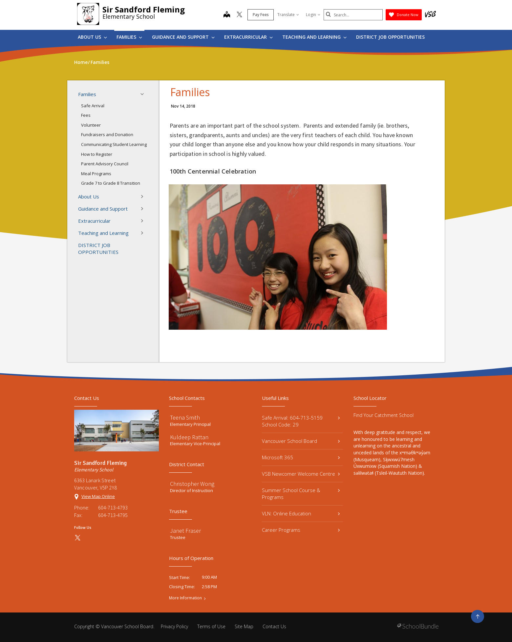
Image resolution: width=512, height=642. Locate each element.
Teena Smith (185, 417)
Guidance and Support (183, 37)
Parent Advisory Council (104, 164)
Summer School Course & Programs (301, 493)
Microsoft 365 (301, 457)
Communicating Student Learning (114, 144)
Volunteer (91, 125)
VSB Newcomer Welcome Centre (301, 473)
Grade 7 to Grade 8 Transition (110, 183)
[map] (227, 15)
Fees (86, 115)
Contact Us (274, 626)
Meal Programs (96, 173)
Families (129, 37)
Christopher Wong (192, 483)
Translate (288, 14)
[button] (144, 94)
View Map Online (98, 496)
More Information (185, 598)
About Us (92, 37)
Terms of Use (211, 626)
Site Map (244, 626)
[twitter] (239, 15)
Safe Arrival (92, 106)
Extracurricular (248, 37)
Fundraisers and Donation (107, 134)
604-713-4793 (113, 507)
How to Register (96, 154)
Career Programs (301, 530)
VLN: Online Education (301, 513)
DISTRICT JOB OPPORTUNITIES (390, 37)
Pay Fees (261, 14)
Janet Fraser (185, 530)
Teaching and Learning (314, 37)
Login (313, 14)
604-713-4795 (113, 515)
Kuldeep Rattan (189, 437)
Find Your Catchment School (383, 415)
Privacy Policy (174, 626)
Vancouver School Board (301, 441)
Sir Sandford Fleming (143, 9)
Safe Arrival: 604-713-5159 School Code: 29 (301, 421)
